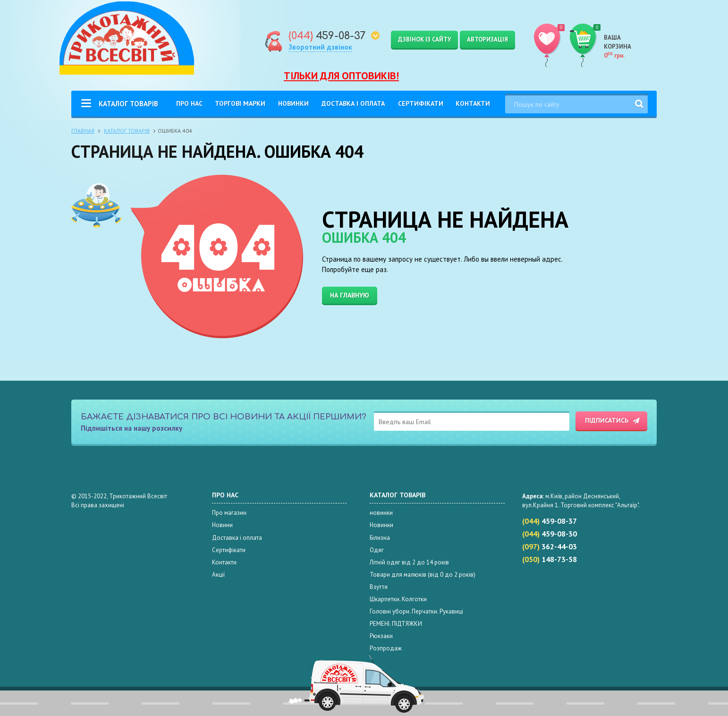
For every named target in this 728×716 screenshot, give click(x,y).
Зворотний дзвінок (320, 47)
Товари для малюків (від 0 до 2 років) (422, 575)
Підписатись (606, 420)
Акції (218, 575)
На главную (349, 295)
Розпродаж (386, 648)
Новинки (293, 103)
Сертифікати (420, 103)
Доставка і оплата (353, 103)
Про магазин (229, 513)
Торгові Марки (240, 103)
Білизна (380, 538)
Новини (222, 525)
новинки (381, 513)
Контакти (473, 103)
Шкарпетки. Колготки (398, 599)
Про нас (189, 103)
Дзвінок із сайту (424, 39)
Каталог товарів (128, 103)
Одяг (377, 550)
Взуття (379, 587)
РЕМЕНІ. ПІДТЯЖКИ (396, 624)
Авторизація (487, 39)
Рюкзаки (381, 636)
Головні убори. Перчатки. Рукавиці (416, 611)
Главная (82, 130)
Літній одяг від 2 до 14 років (409, 562)
